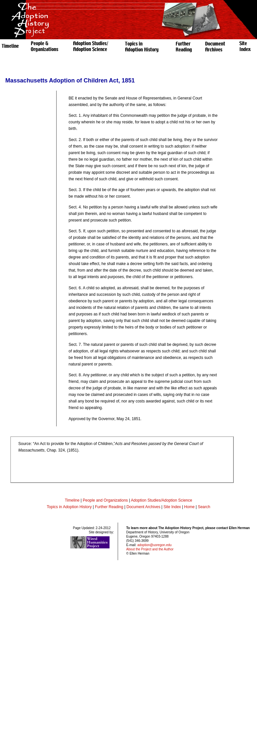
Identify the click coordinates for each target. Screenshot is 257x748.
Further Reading (109, 507)
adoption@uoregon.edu (154, 545)
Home (189, 507)
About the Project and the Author (150, 549)
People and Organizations (105, 500)
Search (204, 507)
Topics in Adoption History (69, 507)
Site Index (172, 507)
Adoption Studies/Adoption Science (161, 500)
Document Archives (143, 507)
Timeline (72, 500)
